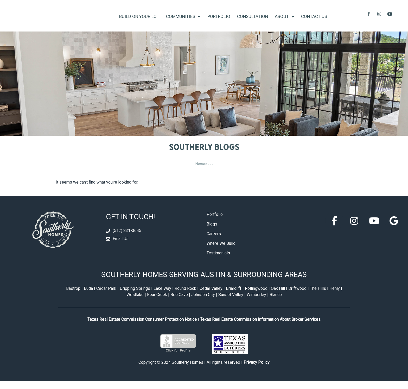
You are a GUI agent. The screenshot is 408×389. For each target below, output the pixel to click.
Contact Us (314, 20)
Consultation (252, 20)
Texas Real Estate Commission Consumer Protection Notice (142, 327)
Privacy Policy (257, 370)
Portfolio (218, 20)
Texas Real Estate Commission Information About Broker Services (260, 327)
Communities (183, 20)
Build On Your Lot (139, 20)
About (284, 20)
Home (200, 171)
